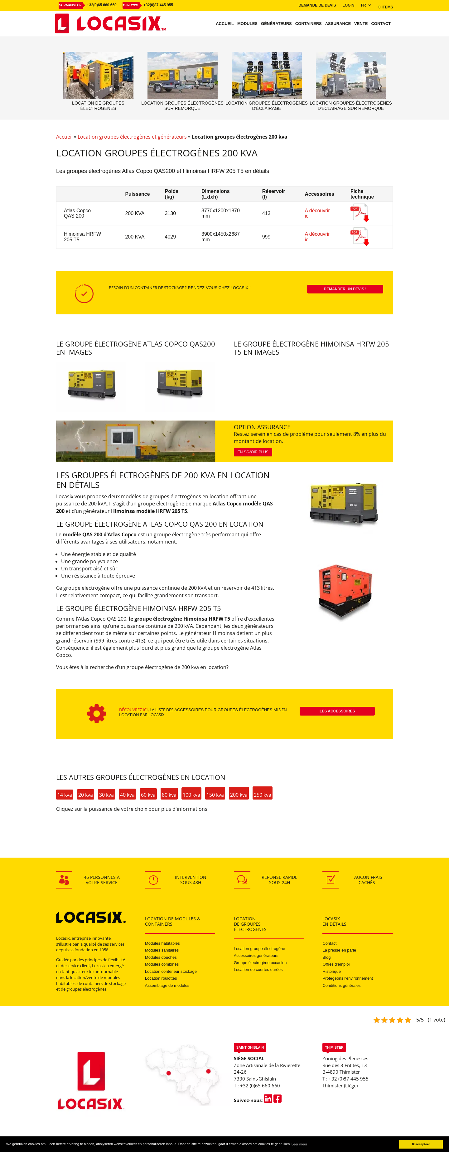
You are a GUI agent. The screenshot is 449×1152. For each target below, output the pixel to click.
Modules (247, 24)
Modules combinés (162, 964)
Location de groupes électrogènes (98, 106)
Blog (326, 957)
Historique (331, 971)
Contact (381, 24)
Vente (361, 24)
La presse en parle (339, 950)
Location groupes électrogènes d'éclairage (266, 106)
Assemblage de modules (167, 985)
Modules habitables (162, 943)
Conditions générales (341, 985)
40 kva (127, 794)
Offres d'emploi (336, 964)
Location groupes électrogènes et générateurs (132, 136)
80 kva (169, 794)
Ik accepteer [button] (421, 1144)
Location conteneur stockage (171, 971)
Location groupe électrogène (259, 948)
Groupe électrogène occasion (260, 962)
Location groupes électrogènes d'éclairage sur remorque (351, 106)
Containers (308, 24)
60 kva (148, 794)
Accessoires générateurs (256, 955)
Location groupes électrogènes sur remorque (182, 106)
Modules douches (161, 957)
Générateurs (276, 24)
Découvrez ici (133, 709)
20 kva (85, 794)
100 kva (191, 794)
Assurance (338, 24)
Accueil (225, 24)
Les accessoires (337, 711)
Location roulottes (161, 978)
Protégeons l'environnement (347, 978)
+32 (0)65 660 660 (260, 1085)
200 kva (239, 794)
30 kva (106, 794)
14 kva (64, 794)
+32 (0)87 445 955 (349, 1079)
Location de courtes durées (258, 969)
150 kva (215, 794)
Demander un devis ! (345, 289)
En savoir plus (253, 452)
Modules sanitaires (162, 950)
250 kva (262, 794)
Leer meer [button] (299, 1144)
